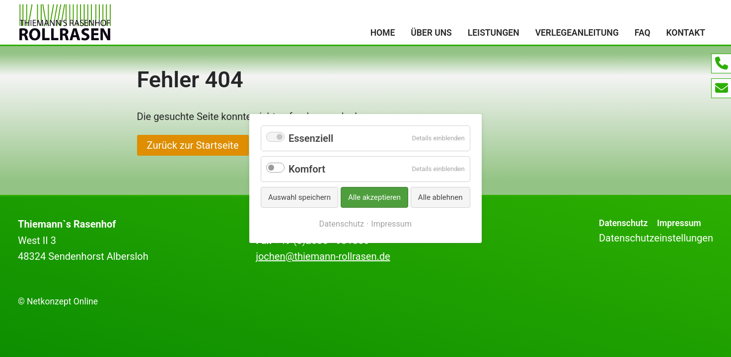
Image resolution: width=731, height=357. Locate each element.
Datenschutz (623, 223)
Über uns (431, 33)
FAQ (643, 33)
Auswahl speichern (299, 197)
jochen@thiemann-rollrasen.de (323, 256)
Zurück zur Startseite (193, 145)
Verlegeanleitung (577, 33)
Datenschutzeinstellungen (656, 238)
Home (382, 33)
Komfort (307, 169)
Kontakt (685, 33)
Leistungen (493, 33)
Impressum (679, 223)
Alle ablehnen (440, 197)
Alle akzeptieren (374, 197)
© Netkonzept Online (58, 301)
